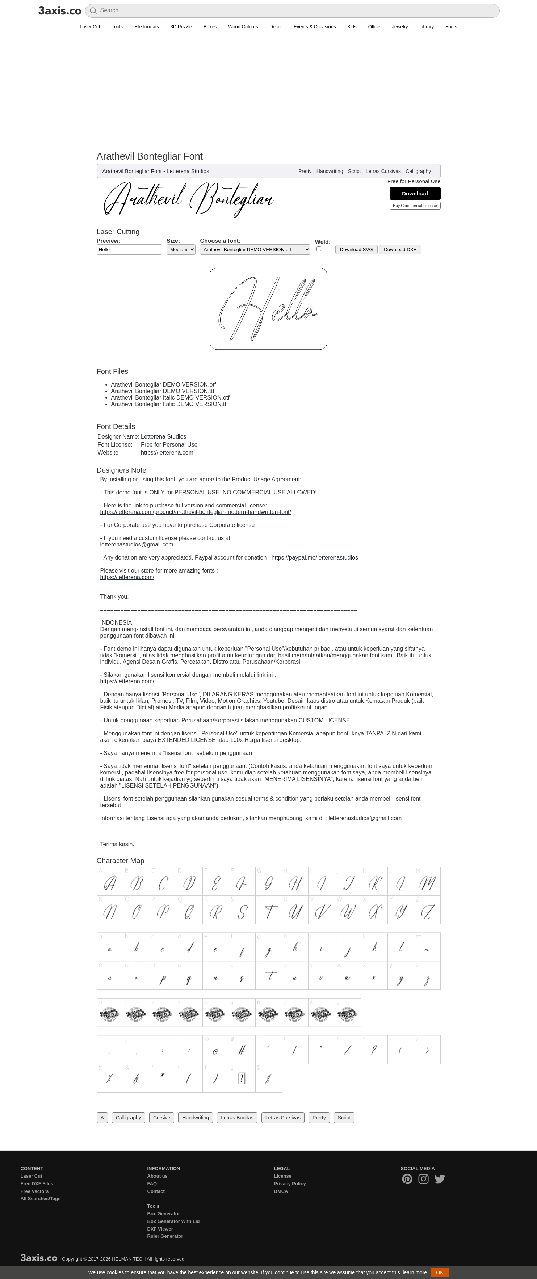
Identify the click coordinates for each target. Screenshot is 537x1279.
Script (354, 171)
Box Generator (163, 1213)
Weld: (323, 242)
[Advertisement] (268, 87)
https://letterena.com (167, 452)
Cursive (161, 1117)
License (282, 1176)
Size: (173, 241)
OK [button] (439, 1272)
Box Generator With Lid (173, 1221)
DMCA (281, 1191)
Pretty (305, 171)
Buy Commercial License (415, 205)
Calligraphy (418, 171)
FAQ (152, 1183)
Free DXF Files (37, 1183)
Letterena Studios (188, 171)
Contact (156, 1191)
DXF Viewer (160, 1229)
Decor (275, 26)
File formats (146, 26)
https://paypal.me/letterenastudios (315, 557)
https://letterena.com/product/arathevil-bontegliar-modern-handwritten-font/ (195, 512)
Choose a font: (220, 241)
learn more (415, 1272)
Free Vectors (35, 1191)
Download (415, 193)
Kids (351, 26)
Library (427, 26)
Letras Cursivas (383, 171)
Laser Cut (90, 26)
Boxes (210, 26)
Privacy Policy (290, 1183)
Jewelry (400, 26)
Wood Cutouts (243, 26)
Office (374, 26)
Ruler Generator (165, 1236)
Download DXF (400, 249)
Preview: (109, 241)
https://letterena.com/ (127, 577)
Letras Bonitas (237, 1117)
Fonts (451, 26)
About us (157, 1176)
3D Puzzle (181, 26)
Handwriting (329, 171)
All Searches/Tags (41, 1198)
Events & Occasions (315, 26)
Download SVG (356, 249)
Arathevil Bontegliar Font (132, 171)
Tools (117, 26)
